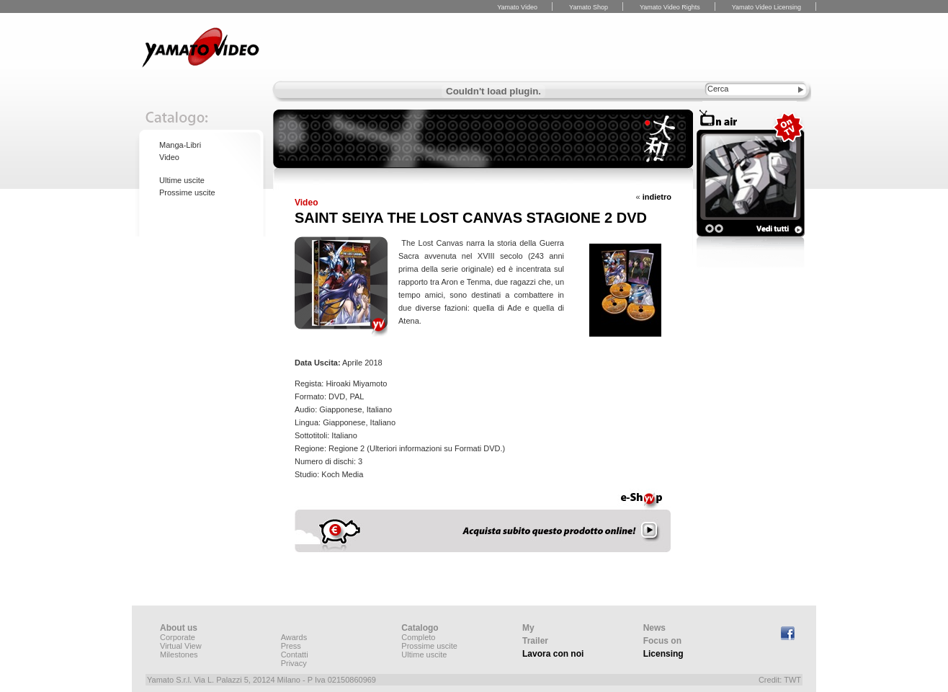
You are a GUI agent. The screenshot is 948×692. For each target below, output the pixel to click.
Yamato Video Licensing (766, 7)
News (654, 628)
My (528, 628)
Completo (418, 637)
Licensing (663, 654)
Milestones (179, 654)
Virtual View (181, 646)
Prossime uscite (187, 192)
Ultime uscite (182, 180)
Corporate (177, 637)
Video (169, 157)
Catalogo (419, 628)
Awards (294, 637)
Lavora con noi (552, 654)
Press (291, 646)
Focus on (662, 641)
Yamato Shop (588, 7)
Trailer (535, 641)
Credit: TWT (780, 679)
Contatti (294, 654)
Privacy (294, 663)
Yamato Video (517, 7)
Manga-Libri (180, 145)
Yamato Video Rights (670, 7)
